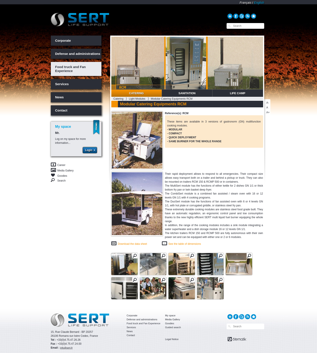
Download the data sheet (132, 243)
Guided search (173, 327)
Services (62, 84)
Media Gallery (65, 170)
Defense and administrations (77, 54)
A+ (268, 112)
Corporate (63, 40)
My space (170, 315)
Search (61, 180)
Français (245, 2)
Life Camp (237, 93)
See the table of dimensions (185, 243)
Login (88, 150)
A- (267, 102)
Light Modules (137, 98)
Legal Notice (172, 339)
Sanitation (187, 93)
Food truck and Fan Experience (70, 69)
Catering (136, 93)
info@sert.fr (66, 347)
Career (61, 165)
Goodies (62, 175)
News (59, 97)
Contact (61, 110)
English (259, 2)
